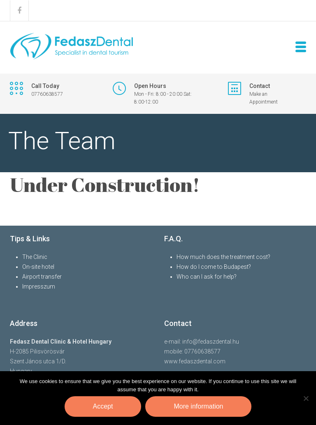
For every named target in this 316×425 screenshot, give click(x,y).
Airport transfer (42, 276)
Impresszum (38, 286)
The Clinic (34, 257)
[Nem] (306, 398)
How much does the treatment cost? (223, 257)
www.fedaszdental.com (194, 361)
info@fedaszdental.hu (210, 341)
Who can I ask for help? (207, 276)
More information (198, 406)
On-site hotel (38, 266)
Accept (103, 406)
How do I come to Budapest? (214, 266)
